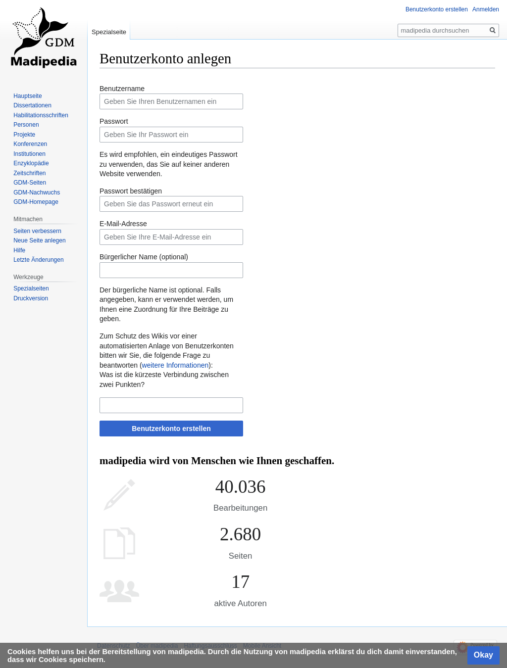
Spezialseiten (31, 288)
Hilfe (19, 250)
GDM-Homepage (35, 201)
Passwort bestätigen (131, 191)
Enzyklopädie (31, 163)
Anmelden (485, 9)
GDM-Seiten (29, 182)
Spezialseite (109, 32)
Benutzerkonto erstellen (171, 428)
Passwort (114, 121)
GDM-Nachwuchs (36, 192)
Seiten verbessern (37, 231)
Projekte (24, 134)
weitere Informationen (175, 365)
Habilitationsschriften (40, 115)
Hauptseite (27, 96)
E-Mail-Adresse (123, 224)
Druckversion (30, 298)
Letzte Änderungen (38, 259)
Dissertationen (32, 105)
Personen (26, 124)
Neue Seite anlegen (39, 240)
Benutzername (122, 89)
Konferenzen (30, 144)
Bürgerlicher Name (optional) (144, 257)
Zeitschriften (29, 173)
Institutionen (29, 153)
